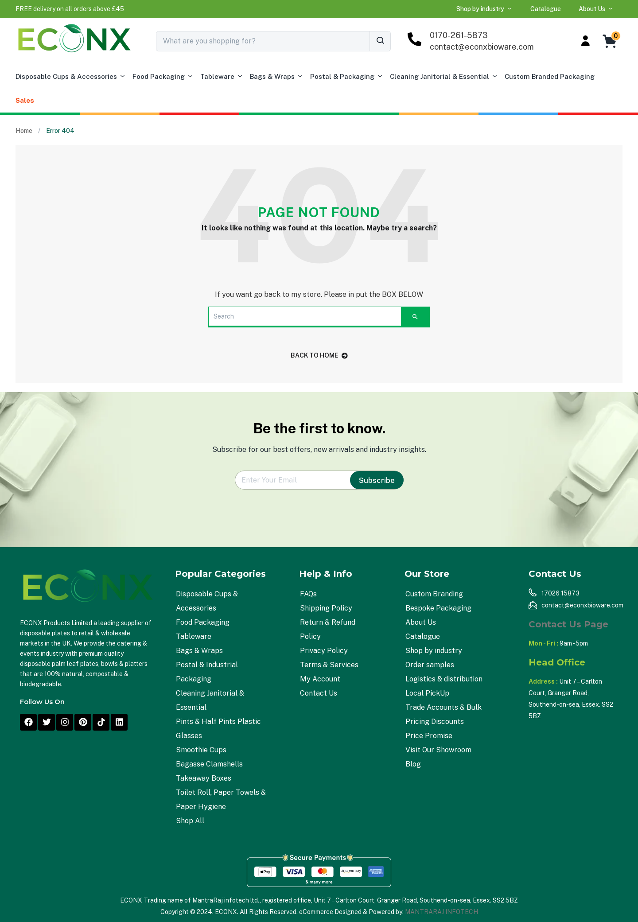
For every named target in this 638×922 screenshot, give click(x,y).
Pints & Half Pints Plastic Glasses (218, 728)
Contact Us (318, 693)
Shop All (190, 821)
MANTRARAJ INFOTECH (441, 911)
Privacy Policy (324, 650)
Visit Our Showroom (438, 750)
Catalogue (545, 8)
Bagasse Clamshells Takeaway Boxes (209, 771)
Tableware (221, 77)
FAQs (308, 594)
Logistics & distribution (443, 679)
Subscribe (377, 480)
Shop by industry (484, 8)
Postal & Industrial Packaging (207, 672)
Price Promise (428, 735)
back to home (319, 355)
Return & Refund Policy (327, 629)
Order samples (429, 665)
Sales (25, 100)
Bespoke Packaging (438, 608)
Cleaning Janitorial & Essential (444, 77)
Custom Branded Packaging (550, 76)
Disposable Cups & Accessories (71, 77)
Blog (413, 764)
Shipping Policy (326, 608)
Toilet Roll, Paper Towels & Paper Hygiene (221, 799)
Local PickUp (427, 693)
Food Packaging (163, 77)
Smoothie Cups (201, 750)
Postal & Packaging (346, 77)
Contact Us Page (568, 624)
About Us (596, 8)
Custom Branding (434, 594)
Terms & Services (329, 665)
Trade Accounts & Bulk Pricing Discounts (443, 714)
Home (24, 130)
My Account (320, 679)
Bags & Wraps (276, 77)
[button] (70, 9)
